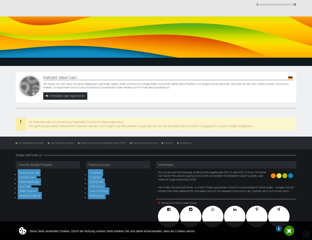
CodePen (96, 171)
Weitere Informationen (279, 229)
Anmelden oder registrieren (275, 4)
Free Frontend (99, 189)
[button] (290, 77)
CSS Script (97, 180)
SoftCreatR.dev (30, 180)
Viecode (25, 184)
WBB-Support (29, 189)
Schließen (289, 231)
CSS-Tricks (97, 184)
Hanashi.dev (28, 176)
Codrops (96, 176)
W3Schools (97, 193)
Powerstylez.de (30, 171)
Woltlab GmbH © (30, 193)
